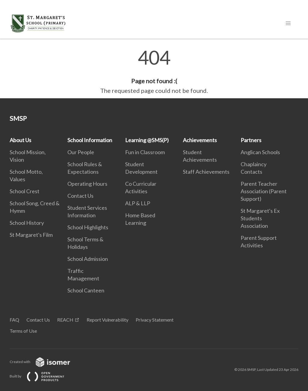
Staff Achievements (206, 171)
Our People (80, 152)
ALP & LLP (137, 203)
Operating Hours (87, 183)
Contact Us (80, 195)
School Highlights (87, 227)
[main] (154, 71)
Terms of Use (23, 331)
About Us (20, 140)
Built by (42, 376)
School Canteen (85, 290)
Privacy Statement (155, 319)
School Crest (24, 191)
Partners (251, 140)
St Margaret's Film (31, 234)
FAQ (14, 319)
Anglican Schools (260, 152)
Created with (45, 361)
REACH (65, 319)
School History (27, 222)
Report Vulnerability (107, 319)
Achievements (200, 140)
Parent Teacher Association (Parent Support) (264, 191)
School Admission (87, 258)
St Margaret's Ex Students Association (260, 218)
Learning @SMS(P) (147, 140)
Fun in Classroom (145, 152)
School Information (89, 140)
